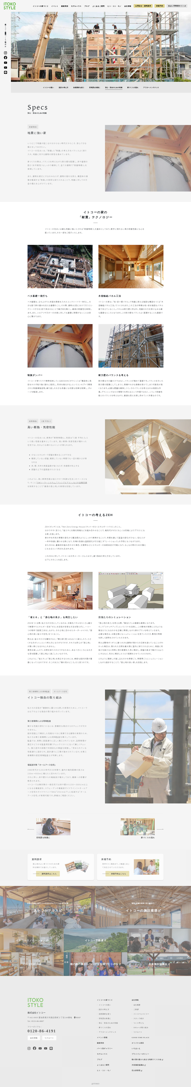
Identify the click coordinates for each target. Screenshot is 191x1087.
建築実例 (64, 6)
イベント (54, 6)
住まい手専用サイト (177, 6)
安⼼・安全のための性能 (114, 87)
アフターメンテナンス (151, 87)
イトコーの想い (48, 87)
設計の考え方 (63, 87)
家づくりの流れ (132, 87)
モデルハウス (76, 6)
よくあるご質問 (98, 6)
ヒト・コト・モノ (114, 6)
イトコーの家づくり (40, 6)
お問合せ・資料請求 (143, 6)
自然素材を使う (78, 87)
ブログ (87, 6)
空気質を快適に (94, 87)
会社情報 (127, 6)
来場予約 (159, 6)
